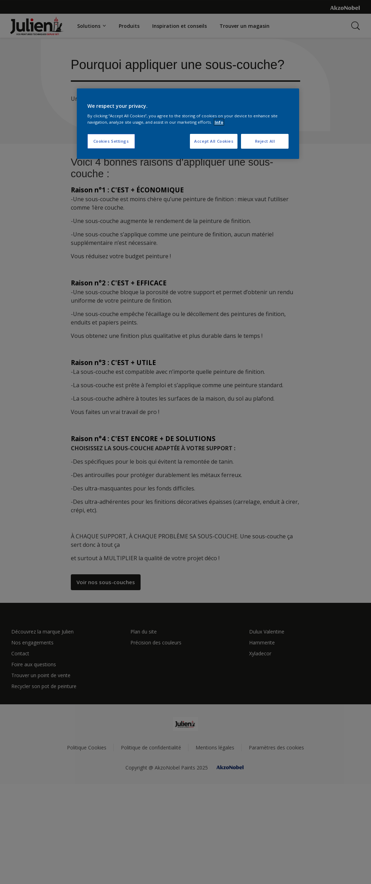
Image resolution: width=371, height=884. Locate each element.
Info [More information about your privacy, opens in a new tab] (219, 122)
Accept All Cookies (213, 141)
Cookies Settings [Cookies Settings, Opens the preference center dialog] (111, 141)
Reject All (265, 141)
